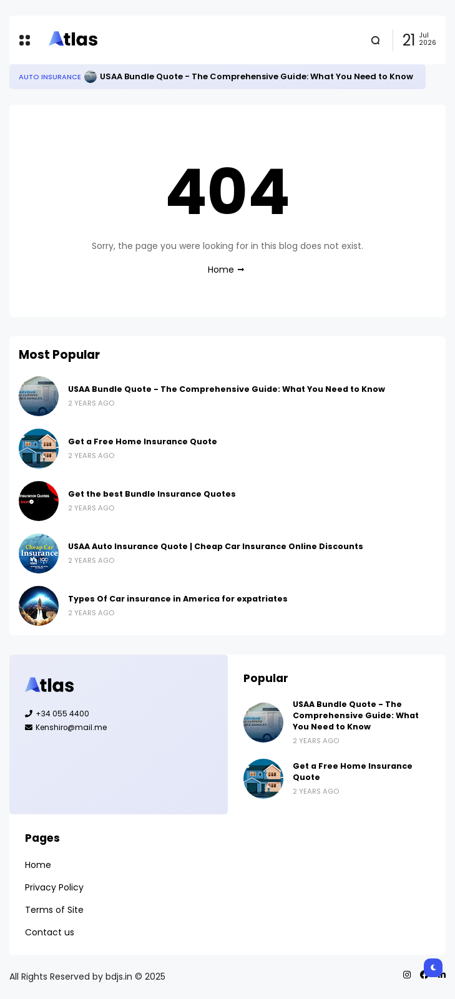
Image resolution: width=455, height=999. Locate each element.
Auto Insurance (50, 77)
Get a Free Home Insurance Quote (142, 441)
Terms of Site (54, 910)
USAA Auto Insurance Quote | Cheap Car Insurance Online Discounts (215, 546)
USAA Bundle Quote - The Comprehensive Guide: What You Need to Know (256, 76)
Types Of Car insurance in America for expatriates (178, 598)
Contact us (49, 932)
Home (221, 269)
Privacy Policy (54, 887)
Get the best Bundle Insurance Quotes (152, 494)
